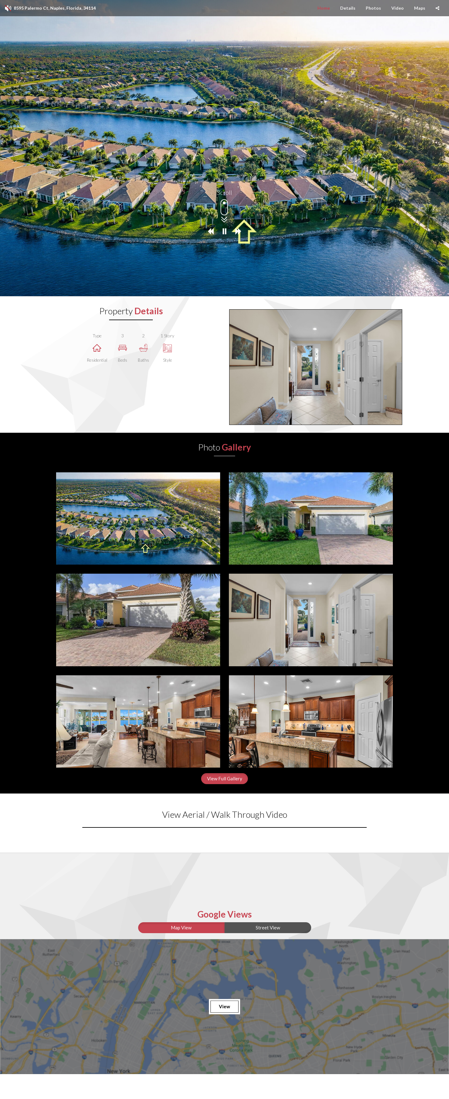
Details (347, 8)
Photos (373, 8)
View (224, 1006)
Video (397, 8)
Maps (419, 8)
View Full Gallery (224, 778)
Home (323, 8)
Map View (181, 927)
